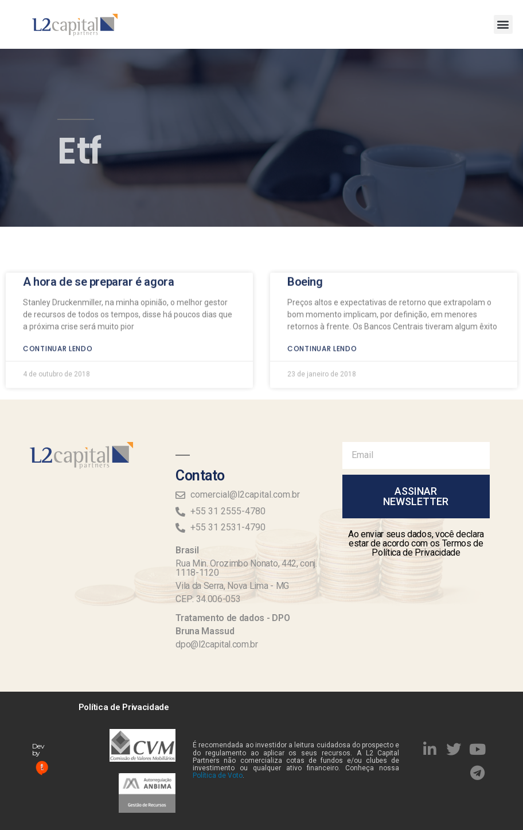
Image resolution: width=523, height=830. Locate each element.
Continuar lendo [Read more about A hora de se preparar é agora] (58, 314)
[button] (503, 24)
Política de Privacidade (124, 707)
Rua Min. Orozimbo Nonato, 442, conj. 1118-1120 (246, 568)
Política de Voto (218, 775)
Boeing (305, 247)
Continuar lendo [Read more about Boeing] (322, 314)
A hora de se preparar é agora (98, 247)
